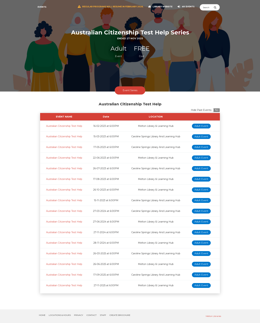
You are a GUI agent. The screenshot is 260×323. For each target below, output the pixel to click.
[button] (216, 110)
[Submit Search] (217, 7)
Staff (103, 315)
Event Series (130, 90)
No (216, 109)
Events (42, 7)
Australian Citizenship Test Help (64, 125)
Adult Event (201, 125)
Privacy (78, 315)
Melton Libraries (213, 316)
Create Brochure (119, 315)
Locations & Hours (60, 315)
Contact (91, 315)
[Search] (207, 7)
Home (42, 315)
